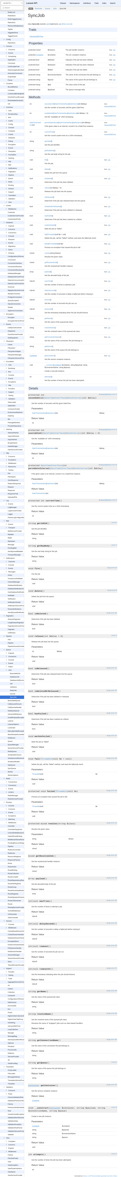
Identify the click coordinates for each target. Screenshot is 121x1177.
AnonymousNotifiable (15, 578)
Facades (11, 972)
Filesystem (12, 151)
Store (10, 962)
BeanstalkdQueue (14, 700)
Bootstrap (11, 368)
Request (11, 487)
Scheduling (12, 56)
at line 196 (114, 790)
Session (11, 189)
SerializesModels (14, 762)
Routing (11, 185)
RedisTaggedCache (15, 19)
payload (48, 272)
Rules (10, 1094)
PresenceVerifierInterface (17, 1107)
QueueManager (13, 745)
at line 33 (114, 1107)
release (47, 188)
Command (11, 63)
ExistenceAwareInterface (16, 945)
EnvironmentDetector (15, 412)
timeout (47, 300)
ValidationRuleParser (15, 1128)
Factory (10, 1104)
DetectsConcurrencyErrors (17, 280)
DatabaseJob (14, 677)
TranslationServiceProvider (17, 1080)
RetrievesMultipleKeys (15, 26)
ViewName (11, 1172)
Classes (63, 3)
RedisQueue (12, 751)
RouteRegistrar (13, 894)
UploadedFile (12, 497)
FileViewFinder (13, 1158)
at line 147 (114, 713)
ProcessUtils (12, 1050)
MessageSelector (14, 1077)
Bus (9, 117)
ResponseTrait (13, 494)
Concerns (11, 49)
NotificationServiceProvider (17, 606)
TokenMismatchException (17, 965)
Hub (9, 639)
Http (9, 161)
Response (11, 490)
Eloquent (11, 239)
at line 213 (114, 823)
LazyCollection (13, 1029)
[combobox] (12, 8)
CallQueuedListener (15, 328)
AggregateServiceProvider (17, 982)
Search (112, 3)
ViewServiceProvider (15, 1175)
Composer (11, 995)
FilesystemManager (15, 355)
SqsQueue (11, 765)
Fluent (10, 1012)
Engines (11, 1148)
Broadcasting (12, 114)
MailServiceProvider (15, 531)
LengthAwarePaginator (16, 622)
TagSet (10, 29)
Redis (10, 182)
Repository (11, 22)
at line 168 (114, 758)
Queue (10, 178)
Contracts (9, 107)
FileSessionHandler (15, 948)
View (10, 202)
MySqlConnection (14, 294)
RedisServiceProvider (15, 799)
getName (48, 318)
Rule (9, 1111)
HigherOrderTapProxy (15, 1019)
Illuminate (38, 8)
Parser (10, 80)
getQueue (48, 346)
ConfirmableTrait (13, 66)
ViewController (13, 917)
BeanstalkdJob (15, 673)
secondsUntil (49, 104)
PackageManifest (14, 422)
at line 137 (114, 690)
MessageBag (12, 1036)
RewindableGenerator (15, 100)
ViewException (13, 1165)
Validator (11, 1134)
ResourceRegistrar (14, 856)
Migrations (12, 246)
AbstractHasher (13, 433)
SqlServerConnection (15, 311)
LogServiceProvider (15, 511)
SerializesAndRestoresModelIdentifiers (21, 758)
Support (11, 192)
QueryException (13, 300)
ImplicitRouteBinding (15, 836)
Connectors (12, 233)
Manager (11, 1033)
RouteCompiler (13, 877)
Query (10, 250)
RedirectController (14, 850)
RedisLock (11, 12)
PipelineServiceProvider (16, 646)
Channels (11, 561)
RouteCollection (13, 873)
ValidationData (13, 1121)
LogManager (12, 507)
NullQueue (11, 738)
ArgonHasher (12, 439)
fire (46, 160)
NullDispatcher (13, 338)
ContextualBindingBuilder (17, 94)
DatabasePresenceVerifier (17, 1101)
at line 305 (114, 1039)
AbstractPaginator (14, 619)
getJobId (48, 141)
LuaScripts (11, 728)
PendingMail (12, 548)
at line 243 (114, 900)
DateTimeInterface (62, 104)
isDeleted (48, 178)
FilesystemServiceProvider (17, 358)
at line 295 (114, 1013)
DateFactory (12, 1002)
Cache (10, 121)
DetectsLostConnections (16, 283)
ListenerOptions (13, 724)
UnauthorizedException (16, 1114)
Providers (11, 389)
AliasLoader (12, 402)
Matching (11, 819)
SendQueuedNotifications (17, 612)
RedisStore (12, 16)
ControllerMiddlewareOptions (18, 833)
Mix (9, 419)
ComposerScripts (14, 409)
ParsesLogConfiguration (16, 517)
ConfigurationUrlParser (16, 256)
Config (8, 39)
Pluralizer (11, 1046)
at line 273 (114, 968)
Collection (11, 992)
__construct (49, 365)
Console (9, 46)
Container (9, 83)
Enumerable (12, 1006)
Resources (12, 467)
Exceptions (12, 382)
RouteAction (12, 867)
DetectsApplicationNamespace (18, 70)
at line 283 (114, 990)
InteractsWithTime (14, 1026)
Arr (9, 985)
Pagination (12, 172)
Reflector (11, 1053)
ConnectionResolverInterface (18, 270)
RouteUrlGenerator (14, 901)
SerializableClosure (14, 755)
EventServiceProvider (15, 334)
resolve (47, 253)
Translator (11, 1084)
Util (9, 104)
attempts (48, 377)
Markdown (11, 541)
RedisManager (13, 795)
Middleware (12, 209)
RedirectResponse (14, 483)
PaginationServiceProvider (17, 626)
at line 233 (114, 878)
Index (104, 3)
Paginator (11, 629)
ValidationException (15, 1124)
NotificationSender (14, 602)
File (9, 473)
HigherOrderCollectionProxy (17, 1016)
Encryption (12, 144)
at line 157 (114, 735)
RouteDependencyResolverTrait (19, 880)
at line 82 (114, 567)
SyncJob (13, 697)
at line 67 (114, 522)
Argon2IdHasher (13, 436)
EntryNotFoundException (16, 97)
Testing (10, 395)
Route (10, 863)
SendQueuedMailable (15, 551)
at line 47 (114, 635)
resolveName (50, 328)
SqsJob (12, 694)
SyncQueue (12, 768)
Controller (11, 826)
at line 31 (114, 429)
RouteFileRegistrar (14, 884)
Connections (12, 782)
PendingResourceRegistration (18, 843)
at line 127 (114, 668)
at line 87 (114, 1062)
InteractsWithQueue (15, 714)
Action (10, 575)
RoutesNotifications (14, 609)
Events (10, 53)
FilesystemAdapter (14, 351)
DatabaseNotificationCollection (18, 589)
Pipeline (11, 175)
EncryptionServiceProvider (17, 321)
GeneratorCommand (15, 73)
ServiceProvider (13, 1056)
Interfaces (87, 3)
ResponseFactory (14, 860)
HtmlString (11, 1023)
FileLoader (11, 1073)
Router (10, 904)
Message (11, 545)
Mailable (11, 534)
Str (9, 1060)
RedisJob (13, 690)
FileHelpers (12, 477)
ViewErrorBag (12, 1063)
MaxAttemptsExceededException (19, 734)
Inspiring (11, 416)
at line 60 (114, 500)
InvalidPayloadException (16, 717)
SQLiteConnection (14, 304)
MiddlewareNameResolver (17, 839)
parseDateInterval (51, 123)
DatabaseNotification (15, 585)
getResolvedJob (51, 262)
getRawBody (49, 150)
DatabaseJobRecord (17, 680)
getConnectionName (52, 337)
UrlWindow (11, 633)
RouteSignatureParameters (17, 897)
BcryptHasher (12, 443)
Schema (11, 253)
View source (67, 24)
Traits (10, 979)
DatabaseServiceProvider (17, 277)
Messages (11, 572)
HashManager (13, 446)
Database (11, 138)
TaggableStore (13, 33)
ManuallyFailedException (16, 731)
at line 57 (114, 1153)
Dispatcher (11, 331)
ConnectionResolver (15, 266)
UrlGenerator (12, 914)
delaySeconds (50, 290)
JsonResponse (13, 480)
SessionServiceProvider (16, 958)
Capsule (11, 226)
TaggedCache (12, 36)
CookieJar (11, 212)
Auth (10, 111)
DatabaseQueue (13, 711)
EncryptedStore (13, 941)
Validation (11, 199)
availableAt (49, 113)
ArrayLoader (12, 1070)
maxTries (48, 281)
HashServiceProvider (15, 450)
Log (7, 500)
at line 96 (114, 590)
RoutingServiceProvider (16, 907)
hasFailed (48, 216)
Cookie (10, 134)
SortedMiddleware (14, 911)
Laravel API (31, 3)
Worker (10, 772)
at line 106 (114, 613)
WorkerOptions (13, 775)
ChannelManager (14, 582)
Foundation (12, 155)
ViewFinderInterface (15, 1168)
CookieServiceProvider (16, 216)
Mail (9, 165)
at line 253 (114, 923)
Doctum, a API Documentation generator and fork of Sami (100, 1176)
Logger (10, 514)
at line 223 (114, 855)
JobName (13, 687)
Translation (12, 195)
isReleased (49, 197)
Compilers (11, 1141)
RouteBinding (12, 870)
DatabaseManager (14, 273)
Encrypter (11, 317)
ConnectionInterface (15, 263)
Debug (10, 141)
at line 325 (114, 1084)
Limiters (11, 792)
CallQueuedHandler (15, 707)
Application (12, 60)
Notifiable (11, 595)
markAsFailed (50, 225)
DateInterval (73, 104)
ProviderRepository (14, 426)
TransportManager (14, 555)
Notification (12, 599)
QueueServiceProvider (16, 748)
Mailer (10, 538)
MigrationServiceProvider (16, 290)
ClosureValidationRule (15, 1097)
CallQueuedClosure (15, 704)
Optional (11, 1043)
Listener (10, 721)
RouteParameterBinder (16, 890)
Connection (12, 260)
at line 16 (114, 394)
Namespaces (75, 3)
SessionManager (14, 955)
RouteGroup (12, 887)
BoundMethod (13, 87)
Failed (10, 667)
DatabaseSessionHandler (17, 938)
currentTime (49, 132)
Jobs (10, 670)
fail (46, 234)
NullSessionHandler (15, 951)
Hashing (11, 158)
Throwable (51, 234)
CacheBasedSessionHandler (18, 931)
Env (9, 1009)
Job (11, 684)
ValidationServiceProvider (17, 1131)
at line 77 (114, 545)
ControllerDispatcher (15, 829)
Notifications (12, 168)
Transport (11, 528)
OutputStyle (12, 77)
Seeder (10, 307)
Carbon (10, 989)
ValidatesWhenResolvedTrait (18, 1118)
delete (47, 169)
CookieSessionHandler (16, 934)
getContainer (49, 356)
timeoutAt (48, 309)
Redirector (11, 853)
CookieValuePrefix (14, 219)
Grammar (11, 287)
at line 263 (114, 945)
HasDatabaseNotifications (17, 592)
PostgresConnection (15, 297)
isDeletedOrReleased (53, 206)
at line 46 (114, 464)
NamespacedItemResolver (17, 1040)
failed (47, 244)
